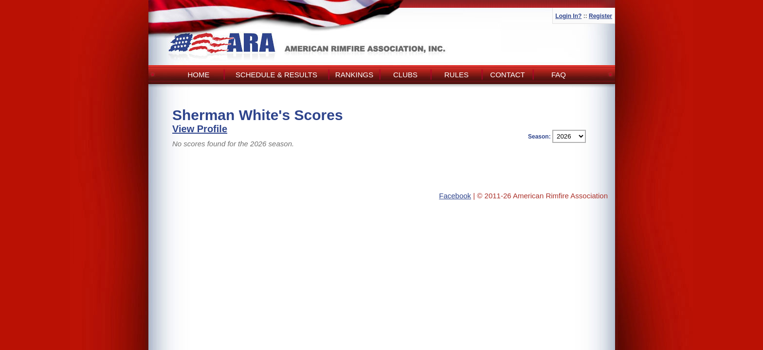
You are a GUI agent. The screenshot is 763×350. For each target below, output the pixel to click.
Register (600, 16)
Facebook (455, 196)
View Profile (199, 128)
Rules (456, 74)
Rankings (354, 74)
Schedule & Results (276, 74)
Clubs (405, 74)
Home (199, 74)
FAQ (558, 74)
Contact (507, 74)
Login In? (568, 16)
